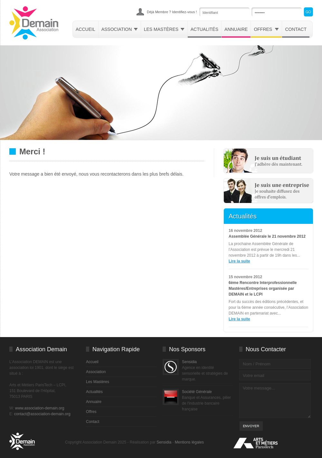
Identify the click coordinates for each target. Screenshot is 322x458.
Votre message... (275, 400)
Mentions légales (189, 442)
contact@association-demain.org (42, 414)
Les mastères (164, 29)
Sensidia (189, 362)
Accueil (85, 29)
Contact (296, 29)
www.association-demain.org (39, 408)
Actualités (204, 29)
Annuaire (236, 29)
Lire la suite (239, 261)
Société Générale (197, 391)
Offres (266, 29)
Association (119, 29)
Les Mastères (97, 382)
